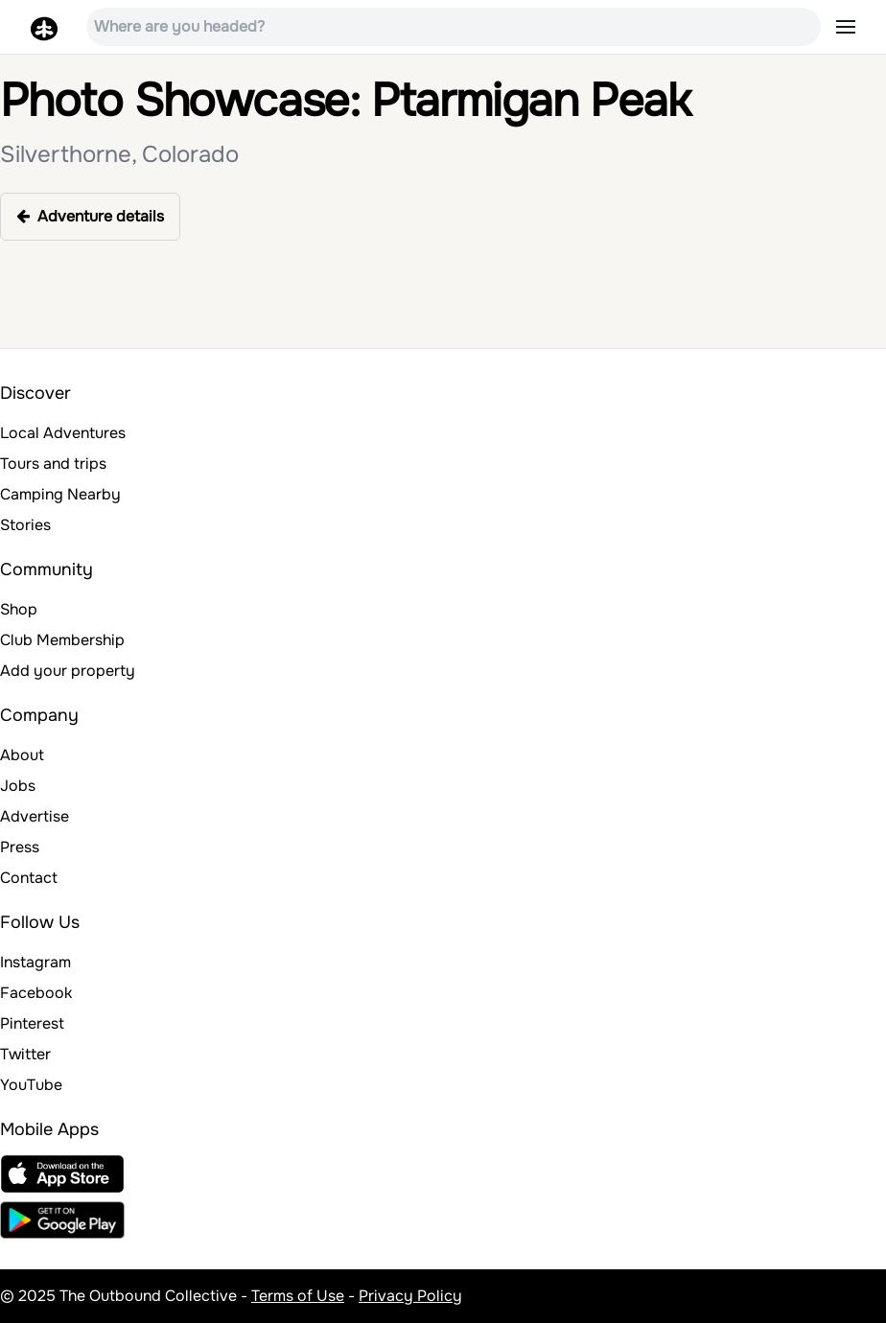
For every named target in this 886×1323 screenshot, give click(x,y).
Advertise (34, 816)
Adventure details (90, 216)
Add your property (67, 671)
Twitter (25, 1054)
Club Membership (62, 640)
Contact (29, 878)
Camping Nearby (60, 494)
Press (19, 847)
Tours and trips (53, 463)
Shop (18, 609)
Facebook (36, 993)
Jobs (17, 786)
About (22, 755)
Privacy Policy (410, 1296)
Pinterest (32, 1023)
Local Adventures (63, 433)
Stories (25, 525)
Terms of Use (297, 1296)
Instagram (35, 962)
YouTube (31, 1085)
